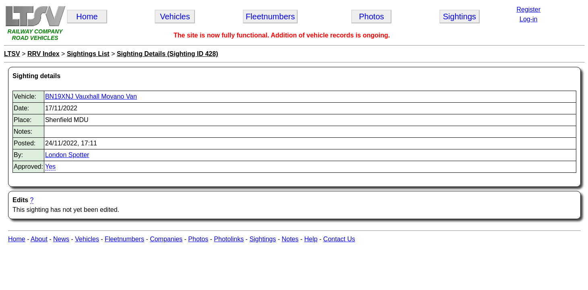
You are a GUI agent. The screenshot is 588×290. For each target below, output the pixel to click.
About (39, 239)
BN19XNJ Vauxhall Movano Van (91, 96)
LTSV (12, 53)
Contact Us (339, 239)
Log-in (528, 19)
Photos (198, 239)
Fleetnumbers (124, 239)
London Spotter (67, 154)
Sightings (262, 239)
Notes (290, 239)
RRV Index (43, 53)
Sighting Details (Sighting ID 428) (167, 53)
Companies (166, 239)
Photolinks (229, 239)
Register (528, 9)
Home (16, 239)
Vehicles (87, 239)
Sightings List (88, 53)
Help (310, 239)
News (61, 239)
